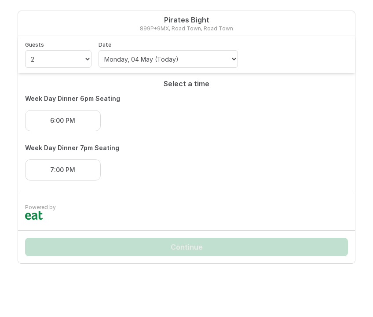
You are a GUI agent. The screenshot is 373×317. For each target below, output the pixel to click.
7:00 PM (62, 169)
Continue (187, 247)
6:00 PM (62, 120)
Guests (34, 44)
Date (105, 44)
